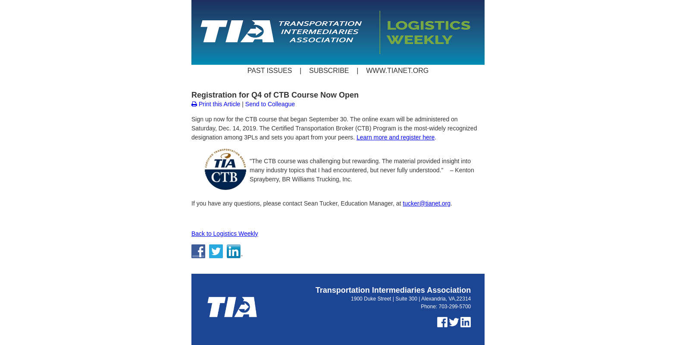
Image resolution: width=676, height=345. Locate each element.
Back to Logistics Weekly (224, 233)
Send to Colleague (270, 104)
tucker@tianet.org (427, 203)
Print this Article (215, 104)
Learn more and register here (396, 137)
